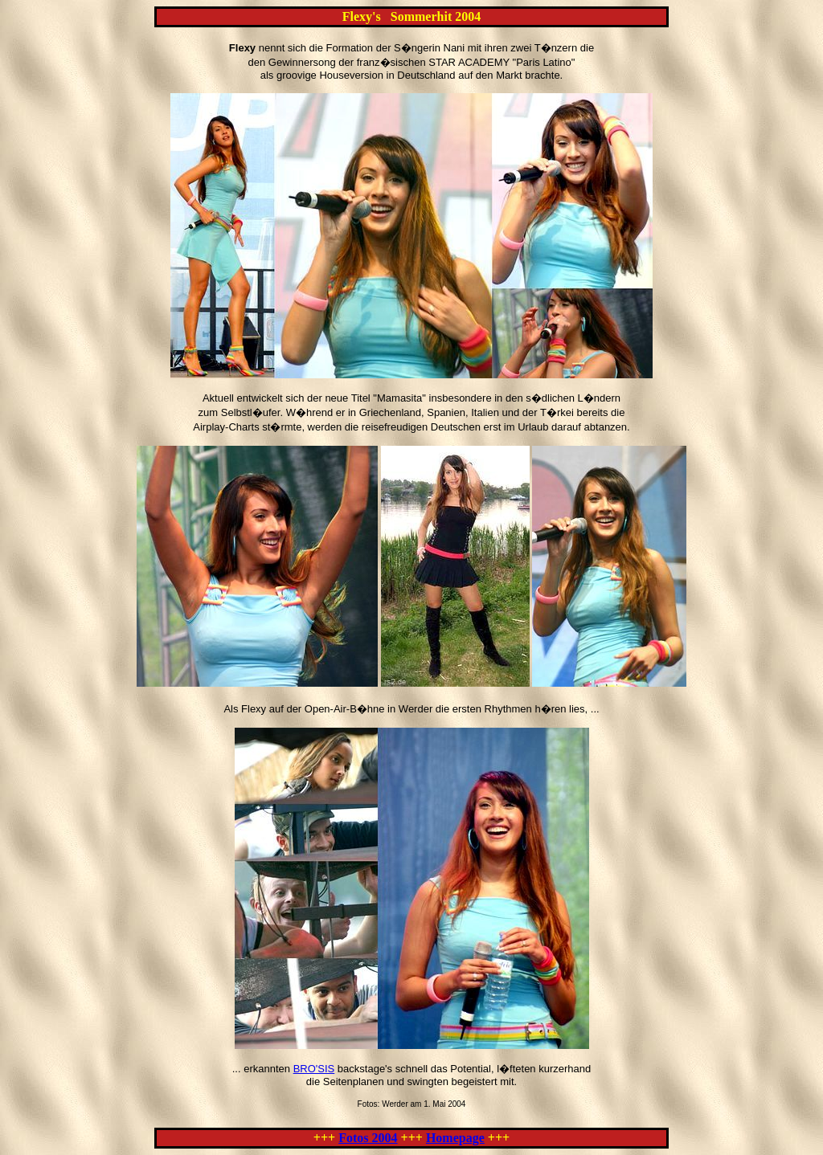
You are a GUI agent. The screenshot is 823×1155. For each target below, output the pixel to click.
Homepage (455, 1138)
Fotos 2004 (367, 1138)
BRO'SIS (314, 1069)
